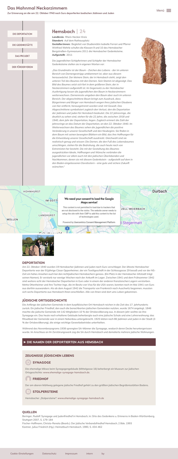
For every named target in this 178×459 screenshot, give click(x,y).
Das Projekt (22, 55)
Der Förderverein (22, 66)
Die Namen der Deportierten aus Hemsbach (64, 342)
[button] (38, 245)
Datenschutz (49, 453)
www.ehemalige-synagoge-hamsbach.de (66, 372)
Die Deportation (22, 33)
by (103, 453)
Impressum (71, 453)
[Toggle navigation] (164, 10)
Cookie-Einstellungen (21, 453)
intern (89, 453)
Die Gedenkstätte (22, 44)
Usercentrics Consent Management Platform (94, 222)
